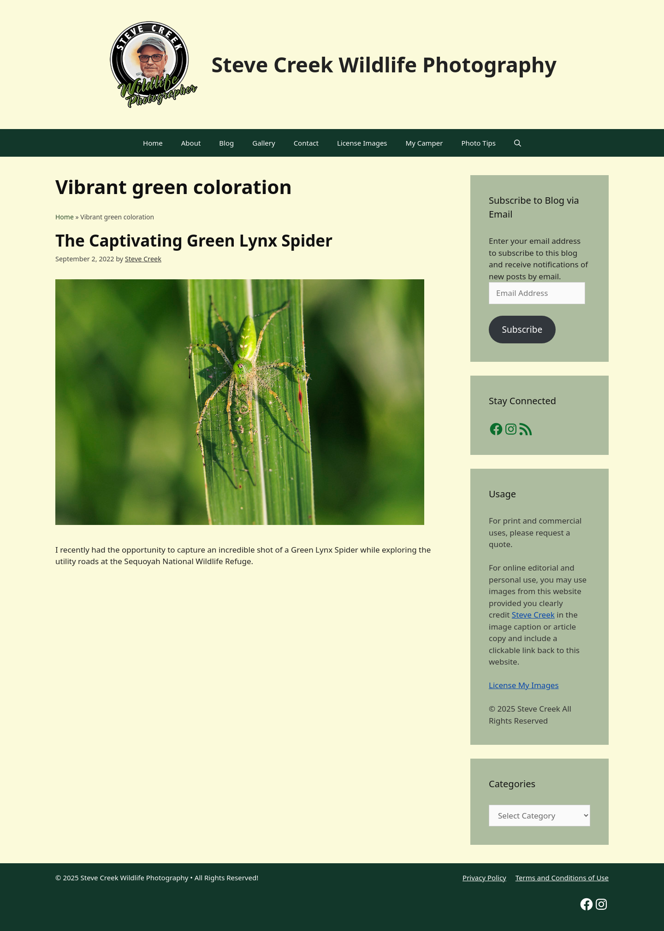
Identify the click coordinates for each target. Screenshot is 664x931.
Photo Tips (479, 142)
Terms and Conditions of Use (562, 877)
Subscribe (522, 330)
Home (153, 142)
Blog (226, 142)
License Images (362, 142)
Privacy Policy (484, 877)
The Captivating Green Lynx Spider (193, 240)
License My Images (524, 685)
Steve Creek (533, 614)
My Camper (424, 142)
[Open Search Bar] (517, 143)
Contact (306, 142)
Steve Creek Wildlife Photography (384, 64)
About (191, 142)
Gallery (263, 142)
